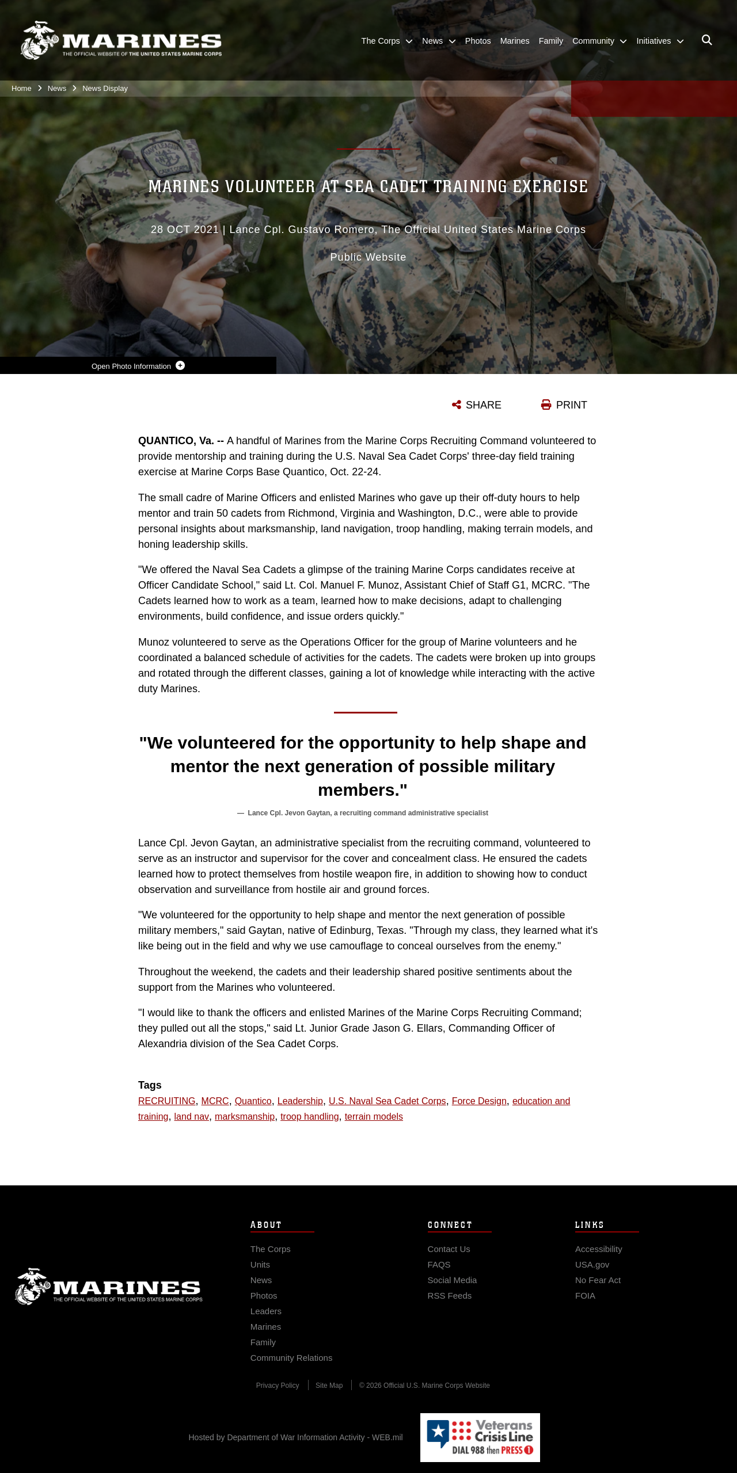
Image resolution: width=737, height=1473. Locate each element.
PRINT (571, 405)
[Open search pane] (707, 40)
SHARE (484, 405)
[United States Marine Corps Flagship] (121, 40)
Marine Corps (108, 1306)
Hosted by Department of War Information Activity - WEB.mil (296, 1437)
